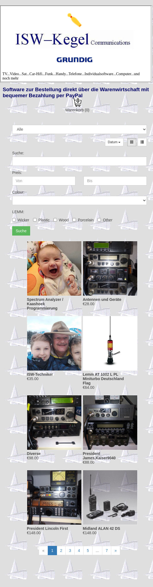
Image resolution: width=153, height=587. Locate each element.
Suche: (18, 153)
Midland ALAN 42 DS (101, 528)
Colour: (18, 192)
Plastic (41, 220)
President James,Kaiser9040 (99, 455)
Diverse (34, 453)
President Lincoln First (47, 528)
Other (104, 220)
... (97, 550)
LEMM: (18, 212)
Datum (114, 142)
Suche (21, 231)
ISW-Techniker (40, 374)
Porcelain (83, 220)
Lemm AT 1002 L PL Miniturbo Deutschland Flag (103, 378)
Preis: (17, 172)
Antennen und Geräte (102, 299)
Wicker (20, 220)
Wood (61, 220)
